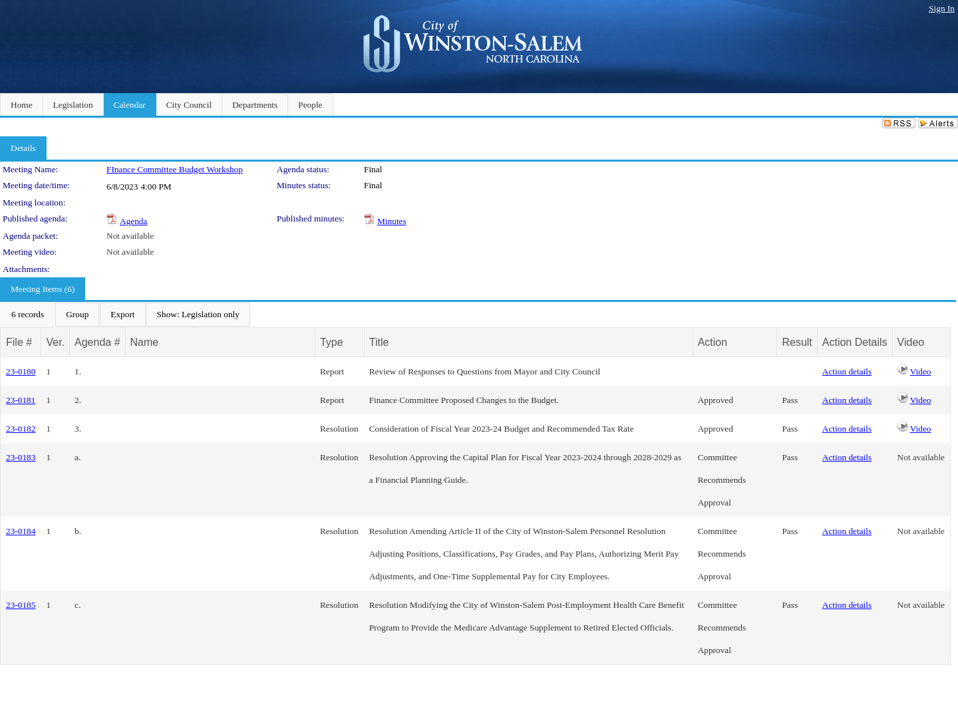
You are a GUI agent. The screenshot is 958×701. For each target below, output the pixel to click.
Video (920, 371)
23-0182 (20, 429)
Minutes (391, 221)
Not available (130, 236)
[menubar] (125, 314)
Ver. (55, 342)
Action (712, 342)
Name (144, 342)
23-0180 (20, 371)
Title (379, 342)
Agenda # (97, 342)
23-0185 (20, 605)
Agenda (133, 221)
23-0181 (20, 400)
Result (797, 342)
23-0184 (20, 531)
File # (19, 342)
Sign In (942, 8)
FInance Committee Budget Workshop (174, 169)
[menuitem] (28, 315)
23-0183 (20, 457)
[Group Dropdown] (77, 315)
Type (331, 342)
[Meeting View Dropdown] (198, 315)
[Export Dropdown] (122, 315)
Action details (847, 371)
